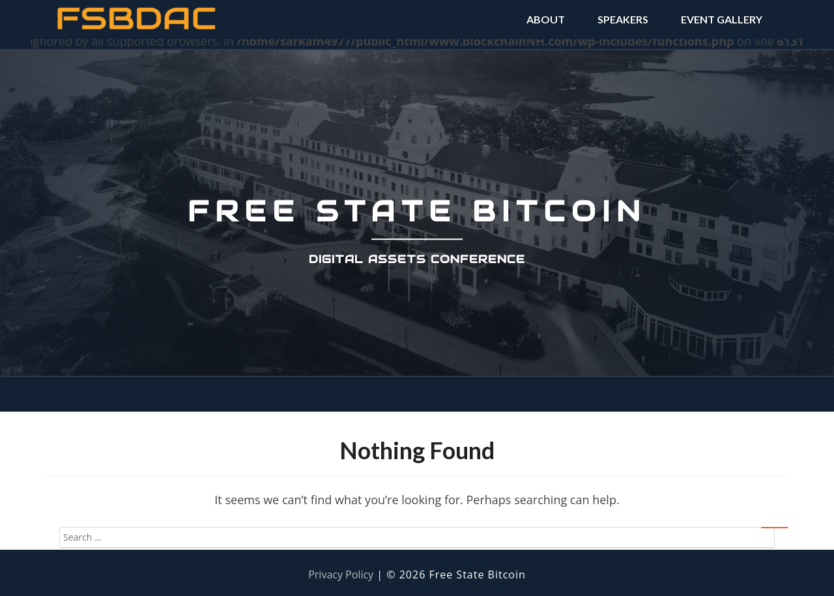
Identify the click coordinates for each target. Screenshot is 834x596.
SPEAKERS (622, 19)
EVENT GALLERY (721, 19)
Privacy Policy (340, 574)
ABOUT (545, 19)
